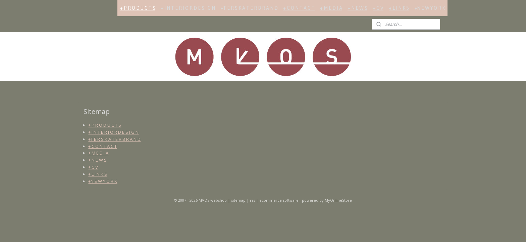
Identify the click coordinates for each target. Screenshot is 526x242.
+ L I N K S (399, 8)
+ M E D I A (331, 8)
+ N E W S (357, 8)
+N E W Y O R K (429, 8)
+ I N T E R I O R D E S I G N (188, 8)
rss (252, 200)
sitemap (238, 200)
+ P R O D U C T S (137, 8)
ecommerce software (279, 200)
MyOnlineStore (338, 200)
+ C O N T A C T (299, 8)
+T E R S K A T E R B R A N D (249, 8)
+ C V (378, 8)
